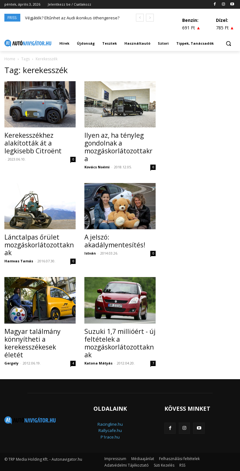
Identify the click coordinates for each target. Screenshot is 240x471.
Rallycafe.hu (110, 430)
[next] (150, 18)
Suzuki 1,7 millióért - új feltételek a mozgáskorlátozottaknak (120, 343)
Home (9, 59)
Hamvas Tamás (18, 261)
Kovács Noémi (97, 167)
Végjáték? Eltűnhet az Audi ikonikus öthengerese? (72, 18)
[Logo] (27, 43)
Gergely (11, 363)
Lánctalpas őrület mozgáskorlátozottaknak (39, 245)
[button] (228, 43)
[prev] (140, 18)
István (90, 253)
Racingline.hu (110, 424)
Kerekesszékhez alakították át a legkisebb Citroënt (33, 143)
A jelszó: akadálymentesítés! (114, 241)
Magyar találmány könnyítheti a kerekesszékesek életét (32, 343)
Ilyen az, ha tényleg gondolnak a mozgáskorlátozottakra (118, 147)
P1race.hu (110, 437)
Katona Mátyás (98, 363)
